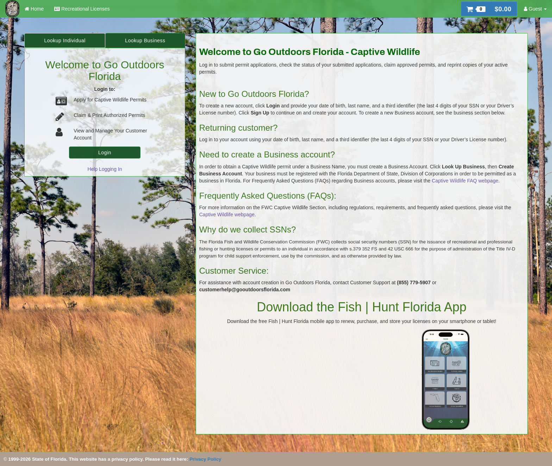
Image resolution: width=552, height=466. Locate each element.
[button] (489, 9)
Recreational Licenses (82, 9)
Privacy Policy (205, 459)
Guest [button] (535, 9)
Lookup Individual (64, 40)
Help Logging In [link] (104, 169)
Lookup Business (145, 40)
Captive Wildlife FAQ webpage (465, 181)
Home (34, 9)
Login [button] (104, 152)
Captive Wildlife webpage (227, 214)
